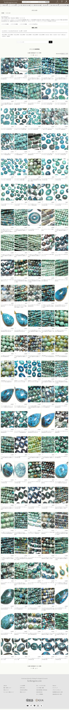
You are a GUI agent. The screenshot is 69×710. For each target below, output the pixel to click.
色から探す (45, 5)
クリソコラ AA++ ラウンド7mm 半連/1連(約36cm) (7, 432)
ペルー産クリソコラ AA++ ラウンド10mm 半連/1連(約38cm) (34, 634)
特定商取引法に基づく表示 (58, 692)
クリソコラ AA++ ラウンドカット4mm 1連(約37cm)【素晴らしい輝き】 (47, 78)
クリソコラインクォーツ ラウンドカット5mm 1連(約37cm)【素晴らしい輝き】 (34, 356)
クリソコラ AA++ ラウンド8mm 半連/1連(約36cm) (61, 406)
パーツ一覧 (13, 5)
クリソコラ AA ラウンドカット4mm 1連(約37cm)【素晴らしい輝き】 (61, 507)
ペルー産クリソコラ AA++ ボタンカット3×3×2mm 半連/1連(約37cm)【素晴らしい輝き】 (20, 558)
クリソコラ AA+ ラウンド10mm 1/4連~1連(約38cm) (61, 457)
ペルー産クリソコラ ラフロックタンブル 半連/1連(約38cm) (20, 154)
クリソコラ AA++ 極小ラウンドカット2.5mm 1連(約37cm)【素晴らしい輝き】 (7, 104)
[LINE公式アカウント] (34, 705)
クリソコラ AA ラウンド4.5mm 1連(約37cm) (47, 482)
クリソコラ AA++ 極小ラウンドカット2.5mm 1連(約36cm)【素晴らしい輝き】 (61, 78)
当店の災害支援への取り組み (41, 689)
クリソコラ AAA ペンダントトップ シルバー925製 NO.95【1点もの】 (20, 406)
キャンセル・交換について (9, 692)
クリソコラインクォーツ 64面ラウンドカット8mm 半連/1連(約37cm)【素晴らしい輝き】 (34, 179)
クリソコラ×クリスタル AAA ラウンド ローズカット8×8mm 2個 (7, 179)
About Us (54, 685)
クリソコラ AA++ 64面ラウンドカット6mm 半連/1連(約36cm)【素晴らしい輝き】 (34, 407)
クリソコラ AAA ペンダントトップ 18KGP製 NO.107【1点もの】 (61, 306)
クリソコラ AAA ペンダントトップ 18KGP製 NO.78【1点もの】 (47, 432)
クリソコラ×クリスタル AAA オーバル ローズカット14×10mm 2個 (7, 129)
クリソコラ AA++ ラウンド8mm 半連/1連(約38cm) (20, 104)
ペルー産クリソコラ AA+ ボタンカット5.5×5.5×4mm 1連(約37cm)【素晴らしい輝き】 (61, 533)
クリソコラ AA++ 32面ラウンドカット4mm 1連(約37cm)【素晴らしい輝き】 (47, 381)
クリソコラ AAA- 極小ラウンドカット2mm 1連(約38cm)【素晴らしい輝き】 (34, 331)
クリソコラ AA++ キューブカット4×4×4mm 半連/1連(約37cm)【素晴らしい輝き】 (61, 381)
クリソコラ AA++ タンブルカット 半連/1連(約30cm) (34, 154)
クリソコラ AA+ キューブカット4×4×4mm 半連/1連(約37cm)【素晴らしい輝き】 (34, 280)
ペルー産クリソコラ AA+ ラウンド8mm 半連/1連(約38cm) (7, 356)
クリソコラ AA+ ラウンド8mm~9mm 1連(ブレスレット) (7, 280)
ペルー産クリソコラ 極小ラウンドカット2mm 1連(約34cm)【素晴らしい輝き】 (34, 255)
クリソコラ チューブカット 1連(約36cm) (47, 230)
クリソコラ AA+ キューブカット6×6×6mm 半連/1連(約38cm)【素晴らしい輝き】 (20, 280)
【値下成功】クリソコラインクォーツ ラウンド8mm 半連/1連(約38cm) (61, 356)
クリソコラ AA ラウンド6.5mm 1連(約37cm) (34, 482)
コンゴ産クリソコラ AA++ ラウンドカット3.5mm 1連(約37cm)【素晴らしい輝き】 (47, 306)
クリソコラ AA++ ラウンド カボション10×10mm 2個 (61, 179)
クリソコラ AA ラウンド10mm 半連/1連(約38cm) (48, 533)
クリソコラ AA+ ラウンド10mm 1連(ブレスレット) (61, 255)
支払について (6, 689)
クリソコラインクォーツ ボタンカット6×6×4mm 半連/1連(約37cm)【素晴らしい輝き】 (48, 609)
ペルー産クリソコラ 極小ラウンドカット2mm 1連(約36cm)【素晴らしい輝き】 (20, 255)
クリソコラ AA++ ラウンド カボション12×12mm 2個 (47, 179)
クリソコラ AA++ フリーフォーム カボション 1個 (7, 659)
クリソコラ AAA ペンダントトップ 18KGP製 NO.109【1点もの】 (20, 331)
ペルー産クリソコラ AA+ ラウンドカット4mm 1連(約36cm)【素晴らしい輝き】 (61, 230)
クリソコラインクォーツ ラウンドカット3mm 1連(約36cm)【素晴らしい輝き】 (47, 457)
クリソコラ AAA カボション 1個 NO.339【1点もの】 (6, 608)
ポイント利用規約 (39, 694)
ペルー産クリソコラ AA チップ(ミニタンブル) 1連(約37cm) (20, 608)
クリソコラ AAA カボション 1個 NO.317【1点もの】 (60, 608)
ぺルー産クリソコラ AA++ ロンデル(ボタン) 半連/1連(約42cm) (34, 608)
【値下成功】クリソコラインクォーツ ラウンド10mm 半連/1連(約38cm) (47, 356)
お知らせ (5, 685)
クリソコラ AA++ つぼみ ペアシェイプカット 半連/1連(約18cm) (7, 154)
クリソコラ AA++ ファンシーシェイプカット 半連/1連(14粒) (34, 205)
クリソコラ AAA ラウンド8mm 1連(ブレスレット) (20, 78)
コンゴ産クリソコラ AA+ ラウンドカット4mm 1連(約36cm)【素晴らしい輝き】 (20, 230)
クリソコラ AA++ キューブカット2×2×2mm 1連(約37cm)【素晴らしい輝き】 (34, 78)
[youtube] (27, 705)
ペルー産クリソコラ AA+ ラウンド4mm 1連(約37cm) (47, 280)
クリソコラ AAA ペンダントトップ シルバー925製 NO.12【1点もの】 (61, 482)
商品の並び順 (58, 53)
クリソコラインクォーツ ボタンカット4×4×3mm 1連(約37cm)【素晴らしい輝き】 (61, 558)
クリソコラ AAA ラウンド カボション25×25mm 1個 (34, 659)
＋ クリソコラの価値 (23, 24)
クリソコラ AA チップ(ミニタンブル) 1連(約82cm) (34, 558)
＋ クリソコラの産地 (14, 24)
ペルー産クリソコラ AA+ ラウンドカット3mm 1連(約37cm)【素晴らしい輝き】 (7, 255)
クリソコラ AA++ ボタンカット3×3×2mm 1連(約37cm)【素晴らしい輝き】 (20, 583)
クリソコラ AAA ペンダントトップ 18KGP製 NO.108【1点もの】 (7, 331)
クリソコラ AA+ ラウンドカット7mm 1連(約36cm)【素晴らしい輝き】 (48, 558)
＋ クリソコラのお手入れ (33, 24)
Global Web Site (39, 692)
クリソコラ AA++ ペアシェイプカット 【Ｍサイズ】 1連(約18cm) (47, 129)
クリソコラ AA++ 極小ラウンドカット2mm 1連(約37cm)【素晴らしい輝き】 (47, 331)
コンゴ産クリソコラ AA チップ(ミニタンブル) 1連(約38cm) (47, 406)
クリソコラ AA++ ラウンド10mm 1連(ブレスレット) (34, 583)
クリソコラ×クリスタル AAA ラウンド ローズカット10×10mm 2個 (61, 154)
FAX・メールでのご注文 (40, 685)
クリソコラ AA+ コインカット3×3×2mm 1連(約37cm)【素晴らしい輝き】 (20, 533)
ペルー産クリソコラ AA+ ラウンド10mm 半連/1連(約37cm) (61, 331)
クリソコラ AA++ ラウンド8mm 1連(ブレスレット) (47, 583)
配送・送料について (7, 687)
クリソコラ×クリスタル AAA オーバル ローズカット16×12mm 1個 (61, 104)
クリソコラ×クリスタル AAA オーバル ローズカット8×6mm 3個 (34, 129)
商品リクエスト (23, 692)
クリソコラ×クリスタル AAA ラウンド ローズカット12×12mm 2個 (47, 154)
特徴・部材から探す (54, 5)
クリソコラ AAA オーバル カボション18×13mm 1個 (20, 507)
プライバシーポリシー (57, 689)
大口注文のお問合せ (23, 689)
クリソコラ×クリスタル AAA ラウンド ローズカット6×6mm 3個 (20, 179)
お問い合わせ (22, 687)
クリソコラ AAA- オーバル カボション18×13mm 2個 (20, 457)
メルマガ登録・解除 (40, 687)
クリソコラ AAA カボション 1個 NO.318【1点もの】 (6, 634)
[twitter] (41, 705)
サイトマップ (55, 687)
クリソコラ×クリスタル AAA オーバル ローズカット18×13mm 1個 (47, 104)
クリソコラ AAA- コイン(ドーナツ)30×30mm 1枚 (33, 230)
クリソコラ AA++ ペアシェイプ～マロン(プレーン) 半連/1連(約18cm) (20, 432)
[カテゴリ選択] (42, 2)
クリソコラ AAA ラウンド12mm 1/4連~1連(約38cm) (7, 78)
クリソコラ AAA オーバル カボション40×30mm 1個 (7, 482)
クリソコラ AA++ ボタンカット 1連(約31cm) (61, 280)
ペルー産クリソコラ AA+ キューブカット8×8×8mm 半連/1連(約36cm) (7, 533)
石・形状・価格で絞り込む (23, 5)
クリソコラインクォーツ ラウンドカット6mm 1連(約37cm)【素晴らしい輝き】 (20, 356)
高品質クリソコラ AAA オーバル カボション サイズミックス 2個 (20, 381)
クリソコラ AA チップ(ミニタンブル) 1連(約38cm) (7, 583)
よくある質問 (22, 685)
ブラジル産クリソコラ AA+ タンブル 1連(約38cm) (61, 432)
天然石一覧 (5, 5)
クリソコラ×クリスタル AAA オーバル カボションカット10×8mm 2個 (20, 129)
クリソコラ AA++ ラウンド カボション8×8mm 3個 (7, 205)
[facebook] (31, 705)
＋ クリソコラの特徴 (4, 24)
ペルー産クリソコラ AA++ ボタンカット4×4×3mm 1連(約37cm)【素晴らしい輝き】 (7, 558)
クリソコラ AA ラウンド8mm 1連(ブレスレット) (47, 255)
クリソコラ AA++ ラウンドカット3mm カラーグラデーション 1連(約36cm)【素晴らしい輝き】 (20, 306)
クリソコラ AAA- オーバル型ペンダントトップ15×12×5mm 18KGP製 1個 (61, 583)
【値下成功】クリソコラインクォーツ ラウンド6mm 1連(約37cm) (7, 381)
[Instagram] (38, 705)
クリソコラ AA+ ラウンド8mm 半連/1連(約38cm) (34, 306)
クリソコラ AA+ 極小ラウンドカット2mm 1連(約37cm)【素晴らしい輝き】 (61, 634)
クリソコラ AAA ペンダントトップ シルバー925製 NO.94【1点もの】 (7, 406)
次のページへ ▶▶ (37, 52)
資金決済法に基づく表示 (57, 694)
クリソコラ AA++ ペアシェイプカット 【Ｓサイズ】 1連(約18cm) (61, 129)
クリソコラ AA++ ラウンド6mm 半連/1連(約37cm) (34, 104)
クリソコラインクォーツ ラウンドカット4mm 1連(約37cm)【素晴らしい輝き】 (34, 457)
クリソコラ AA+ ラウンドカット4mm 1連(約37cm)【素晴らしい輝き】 (48, 634)
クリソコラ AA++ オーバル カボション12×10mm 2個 (61, 205)
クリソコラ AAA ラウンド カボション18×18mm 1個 (47, 659)
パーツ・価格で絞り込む (35, 5)
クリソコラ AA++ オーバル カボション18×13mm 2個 (47, 205)
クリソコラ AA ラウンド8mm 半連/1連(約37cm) (7, 306)
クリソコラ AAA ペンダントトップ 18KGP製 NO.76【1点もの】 (34, 432)
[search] (47, 2)
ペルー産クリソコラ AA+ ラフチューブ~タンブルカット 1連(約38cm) (34, 533)
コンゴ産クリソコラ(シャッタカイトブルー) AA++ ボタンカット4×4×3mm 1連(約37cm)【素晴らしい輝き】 (7, 231)
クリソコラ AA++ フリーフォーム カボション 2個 (20, 659)
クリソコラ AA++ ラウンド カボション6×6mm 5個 (20, 205)
